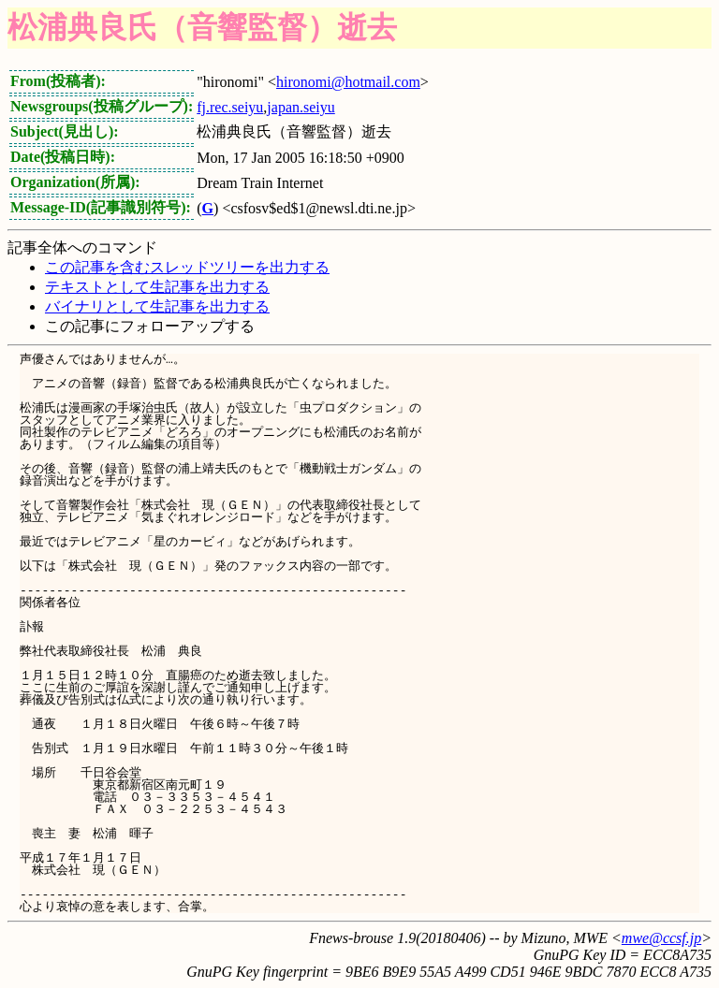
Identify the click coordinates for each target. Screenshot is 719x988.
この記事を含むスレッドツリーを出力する (187, 267)
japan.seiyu (300, 107)
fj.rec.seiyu (230, 107)
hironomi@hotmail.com (348, 82)
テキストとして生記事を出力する (157, 287)
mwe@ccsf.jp (661, 938)
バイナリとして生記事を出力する (157, 306)
